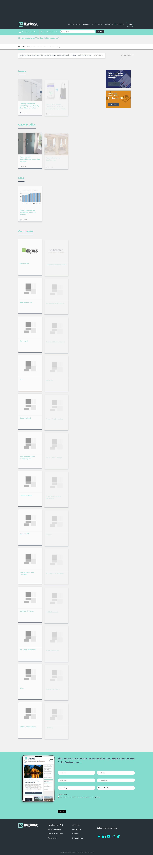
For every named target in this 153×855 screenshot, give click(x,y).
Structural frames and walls (33, 55)
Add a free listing (54, 829)
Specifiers (86, 24)
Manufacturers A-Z (55, 825)
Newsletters (109, 24)
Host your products (55, 834)
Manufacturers (74, 24)
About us (76, 825)
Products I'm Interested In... (49, 32)
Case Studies (42, 47)
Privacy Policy (62, 794)
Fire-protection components (81, 55)
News (52, 47)
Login (130, 24)
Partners (75, 834)
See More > (113, 104)
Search (100, 31)
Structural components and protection (57, 55)
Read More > (114, 84)
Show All (21, 47)
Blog (58, 47)
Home (21, 55)
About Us (120, 24)
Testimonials (52, 838)
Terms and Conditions (82, 797)
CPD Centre (97, 24)
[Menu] (27, 32)
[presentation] (72, 804)
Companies (31, 47)
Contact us (76, 829)
